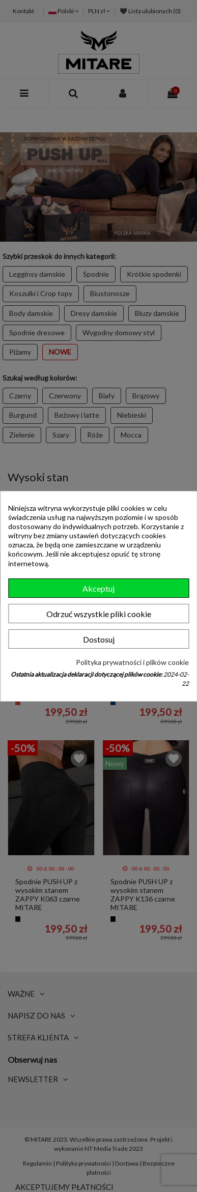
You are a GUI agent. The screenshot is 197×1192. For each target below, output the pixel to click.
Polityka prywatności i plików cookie (132, 662)
